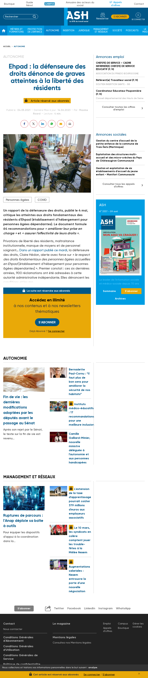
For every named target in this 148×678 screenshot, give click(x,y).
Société (117, 30)
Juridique (84, 30)
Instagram (105, 608)
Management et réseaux (101, 30)
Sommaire (109, 291)
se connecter (138, 19)
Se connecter (56, 331)
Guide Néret (29, 4)
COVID (42, 199)
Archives (120, 298)
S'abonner (120, 16)
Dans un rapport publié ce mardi (43, 250)
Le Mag (145, 30)
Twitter (59, 608)
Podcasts (132, 30)
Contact (139, 3)
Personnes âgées (17, 199)
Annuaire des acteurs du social (80, 4)
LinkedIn (89, 608)
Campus (49, 4)
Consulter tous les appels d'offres (118, 185)
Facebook (74, 608)
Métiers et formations (16, 30)
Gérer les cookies (138, 625)
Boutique (9, 3)
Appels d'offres (116, 4)
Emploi (107, 623)
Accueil (7, 46)
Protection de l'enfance (35, 30)
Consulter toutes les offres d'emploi (118, 108)
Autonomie (52, 30)
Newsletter (102, 18)
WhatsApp (123, 608)
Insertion (68, 30)
